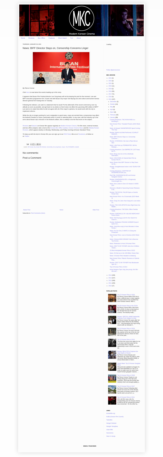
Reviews (31, 38)
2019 (110, 89)
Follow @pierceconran (113, 70)
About (79, 38)
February (113, 115)
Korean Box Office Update (59, 128)
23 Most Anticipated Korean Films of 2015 (122, 250)
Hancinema (109, 433)
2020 (110, 86)
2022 (110, 83)
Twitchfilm (109, 420)
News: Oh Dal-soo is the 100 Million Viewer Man (124, 253)
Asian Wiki (109, 429)
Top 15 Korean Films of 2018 (126, 375)
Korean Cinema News (75, 128)
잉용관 (77, 147)
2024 (110, 78)
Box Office (41, 38)
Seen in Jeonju (110, 436)
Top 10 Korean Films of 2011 (126, 397)
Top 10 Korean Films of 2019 (126, 328)
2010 (110, 286)
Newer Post (26, 210)
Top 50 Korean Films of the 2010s (127, 305)
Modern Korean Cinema (69, 126)
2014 (110, 275)
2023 (110, 81)
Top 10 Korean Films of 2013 (126, 339)
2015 (110, 99)
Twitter (27, 136)
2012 (110, 280)
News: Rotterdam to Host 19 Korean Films (122, 243)
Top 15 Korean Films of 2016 (126, 295)
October (112, 104)
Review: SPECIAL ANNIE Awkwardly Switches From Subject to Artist (128, 317)
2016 (110, 96)
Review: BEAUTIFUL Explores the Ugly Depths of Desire (127, 352)
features (34, 126)
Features (52, 38)
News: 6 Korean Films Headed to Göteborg (123, 256)
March (112, 112)
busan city (33, 147)
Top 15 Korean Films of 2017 (126, 386)
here (27, 92)
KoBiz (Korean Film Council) (114, 416)
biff (28, 147)
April (111, 109)
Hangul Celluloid (111, 423)
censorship (50, 147)
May (111, 107)
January (112, 117)
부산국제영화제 (70, 147)
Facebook (81, 134)
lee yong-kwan (57, 147)
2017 (110, 94)
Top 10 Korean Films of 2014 (118, 267)
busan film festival (41, 147)
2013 (110, 278)
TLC (71, 38)
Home (23, 38)
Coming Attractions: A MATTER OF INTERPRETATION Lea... (120, 171)
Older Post (96, 210)
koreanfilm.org (110, 413)
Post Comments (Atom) (38, 213)
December (113, 101)
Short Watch (62, 38)
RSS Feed (67, 134)
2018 (110, 91)
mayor (63, 147)
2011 (110, 283)
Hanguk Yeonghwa (112, 426)
